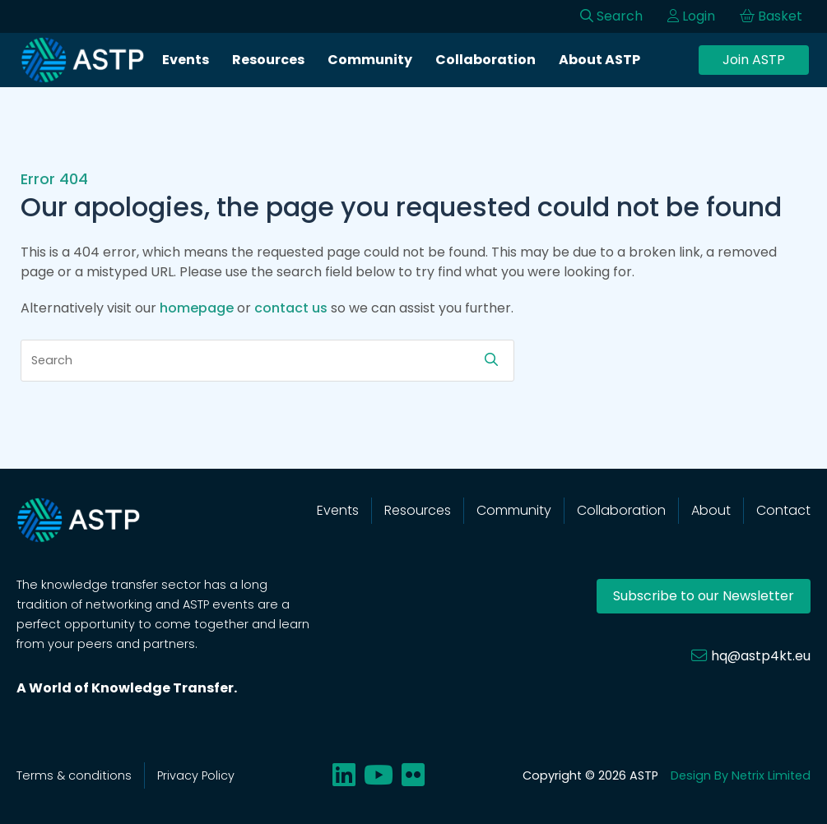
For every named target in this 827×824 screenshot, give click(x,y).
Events (185, 59)
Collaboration (485, 59)
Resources (268, 59)
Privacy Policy (196, 775)
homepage (197, 308)
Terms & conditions (74, 775)
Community (370, 59)
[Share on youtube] (378, 775)
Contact (783, 510)
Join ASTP (753, 59)
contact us (291, 308)
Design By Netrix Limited (741, 775)
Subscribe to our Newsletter (703, 595)
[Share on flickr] (413, 775)
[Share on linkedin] (343, 775)
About (711, 510)
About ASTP (599, 59)
